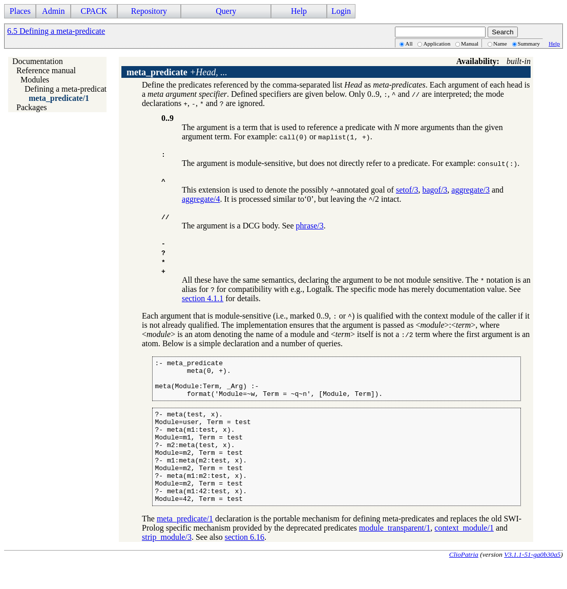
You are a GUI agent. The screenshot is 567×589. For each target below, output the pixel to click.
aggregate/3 (470, 189)
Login (341, 11)
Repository (149, 11)
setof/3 (407, 189)
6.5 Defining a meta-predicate (56, 31)
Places (20, 11)
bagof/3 (434, 189)
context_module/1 (464, 554)
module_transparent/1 (395, 554)
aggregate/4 (201, 199)
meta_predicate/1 (59, 98)
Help (299, 11)
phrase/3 (310, 225)
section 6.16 (244, 563)
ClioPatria (463, 580)
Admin (53, 11)
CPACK (93, 11)
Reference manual (46, 70)
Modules (34, 79)
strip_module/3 (167, 563)
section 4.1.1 (202, 298)
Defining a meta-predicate (67, 89)
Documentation (37, 61)
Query (226, 11)
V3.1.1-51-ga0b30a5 (532, 580)
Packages (31, 107)
